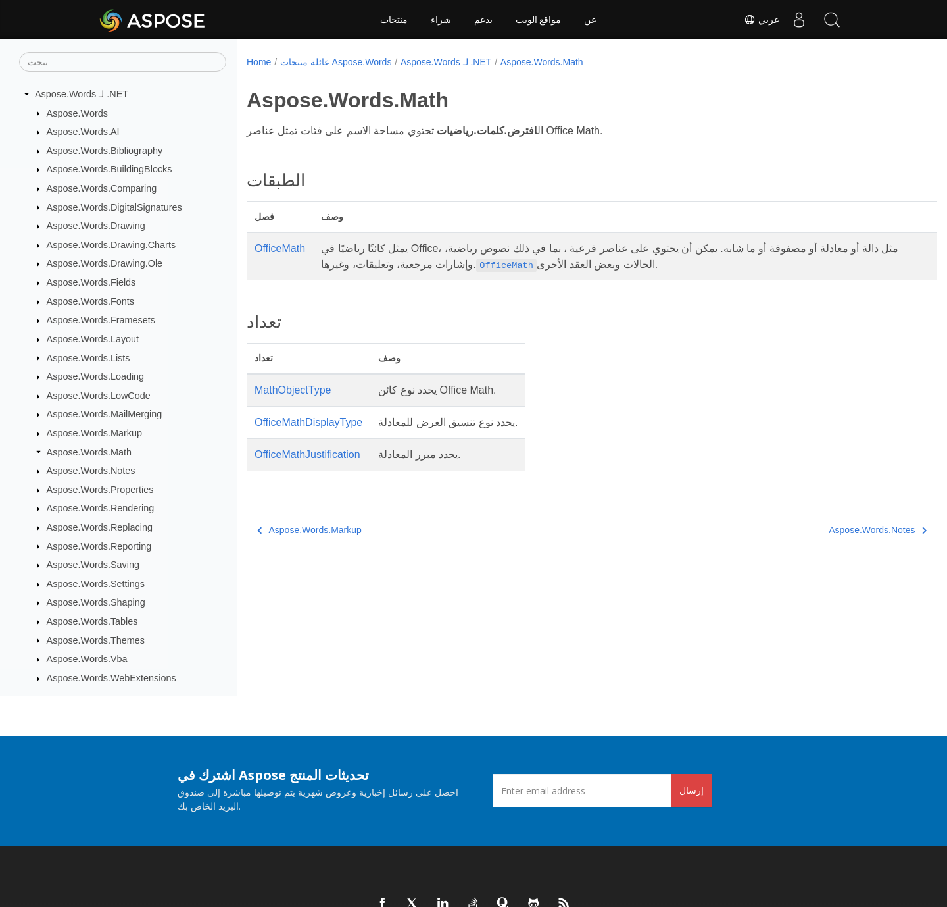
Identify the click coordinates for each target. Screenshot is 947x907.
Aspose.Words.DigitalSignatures (114, 207)
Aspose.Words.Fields (91, 282)
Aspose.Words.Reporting (99, 546)
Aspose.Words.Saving (93, 564)
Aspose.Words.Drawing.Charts (111, 245)
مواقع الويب (539, 19)
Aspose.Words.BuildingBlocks (109, 169)
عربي (761, 20)
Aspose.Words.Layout (93, 339)
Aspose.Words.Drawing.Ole (105, 263)
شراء (441, 19)
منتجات (394, 19)
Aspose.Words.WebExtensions (111, 678)
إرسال (691, 790)
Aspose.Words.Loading (96, 376)
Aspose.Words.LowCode (99, 395)
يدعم (483, 19)
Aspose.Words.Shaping (96, 602)
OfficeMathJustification (307, 454)
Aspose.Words (77, 113)
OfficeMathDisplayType (308, 422)
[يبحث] (122, 62)
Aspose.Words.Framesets (101, 320)
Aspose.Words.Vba (87, 659)
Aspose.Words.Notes (91, 470)
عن (590, 19)
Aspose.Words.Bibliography (105, 150)
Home (259, 62)
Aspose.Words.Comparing (102, 188)
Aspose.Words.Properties (100, 489)
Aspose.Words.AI (83, 131)
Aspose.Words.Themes (96, 640)
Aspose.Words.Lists (88, 358)
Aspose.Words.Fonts (90, 301)
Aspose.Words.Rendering (101, 508)
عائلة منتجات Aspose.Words (336, 62)
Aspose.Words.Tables (92, 621)
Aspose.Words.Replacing (100, 527)
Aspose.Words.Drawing (96, 225)
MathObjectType (293, 390)
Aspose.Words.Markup (94, 433)
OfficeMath (280, 248)
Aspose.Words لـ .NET (81, 94)
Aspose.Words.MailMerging (104, 414)
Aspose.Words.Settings (96, 584)
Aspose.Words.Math (89, 452)
